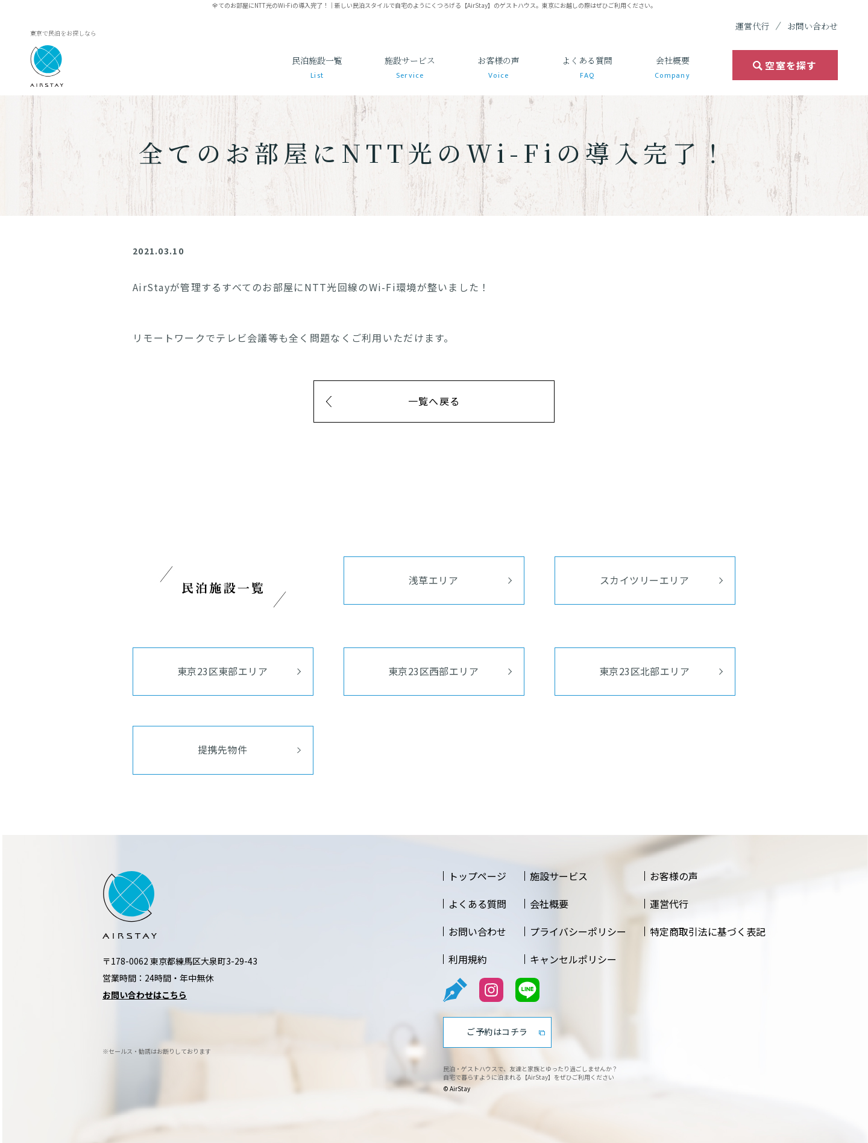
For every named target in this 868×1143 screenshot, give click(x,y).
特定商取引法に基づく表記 (708, 931)
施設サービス (410, 67)
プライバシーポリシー (578, 931)
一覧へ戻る (434, 401)
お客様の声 (498, 67)
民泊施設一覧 (317, 67)
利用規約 (467, 959)
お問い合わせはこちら (144, 995)
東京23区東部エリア (222, 671)
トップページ (477, 876)
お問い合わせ (812, 26)
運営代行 (752, 26)
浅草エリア (433, 580)
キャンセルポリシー (573, 959)
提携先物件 (222, 749)
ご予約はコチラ (497, 1031)
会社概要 (672, 67)
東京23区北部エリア (644, 671)
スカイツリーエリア (644, 580)
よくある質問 (587, 67)
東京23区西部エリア (433, 671)
